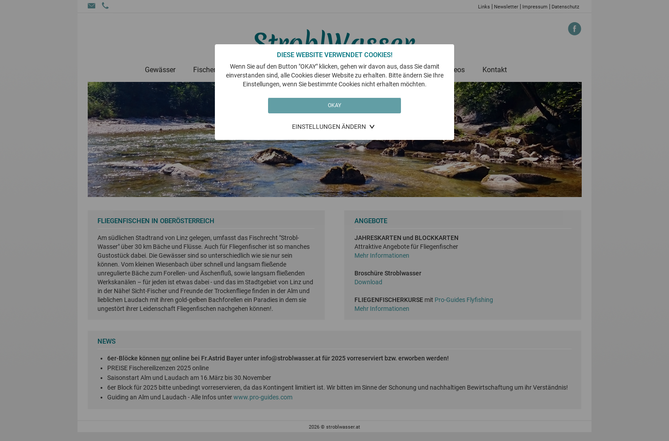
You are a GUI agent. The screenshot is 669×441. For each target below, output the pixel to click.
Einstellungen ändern (329, 126)
